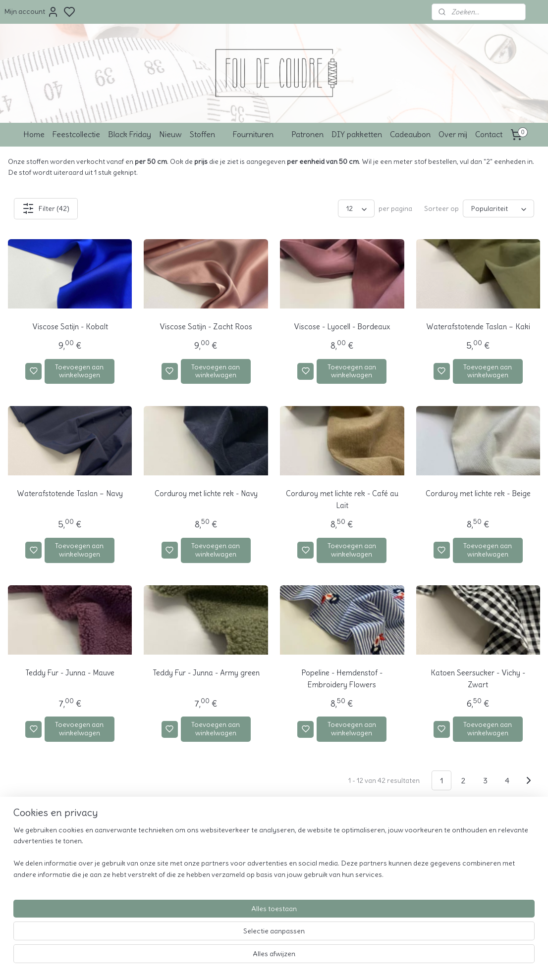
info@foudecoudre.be (368, 857)
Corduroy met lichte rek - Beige (478, 493)
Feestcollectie (76, 134)
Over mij (452, 134)
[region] (208, 936)
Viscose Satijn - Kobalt (70, 326)
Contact (488, 134)
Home (34, 134)
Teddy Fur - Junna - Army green (206, 672)
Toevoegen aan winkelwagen (79, 371)
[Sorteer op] (498, 208)
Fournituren (258, 134)
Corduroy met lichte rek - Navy (206, 493)
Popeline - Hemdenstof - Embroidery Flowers (342, 678)
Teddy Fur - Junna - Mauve (69, 672)
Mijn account (31, 12)
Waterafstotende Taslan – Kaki (478, 326)
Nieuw (170, 134)
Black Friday (129, 134)
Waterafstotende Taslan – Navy (70, 493)
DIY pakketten (356, 134)
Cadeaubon (410, 134)
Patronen (307, 134)
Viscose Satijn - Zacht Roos (206, 326)
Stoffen (207, 134)
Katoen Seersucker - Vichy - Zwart (478, 678)
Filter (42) (45, 208)
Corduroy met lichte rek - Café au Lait (342, 499)
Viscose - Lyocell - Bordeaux (342, 326)
